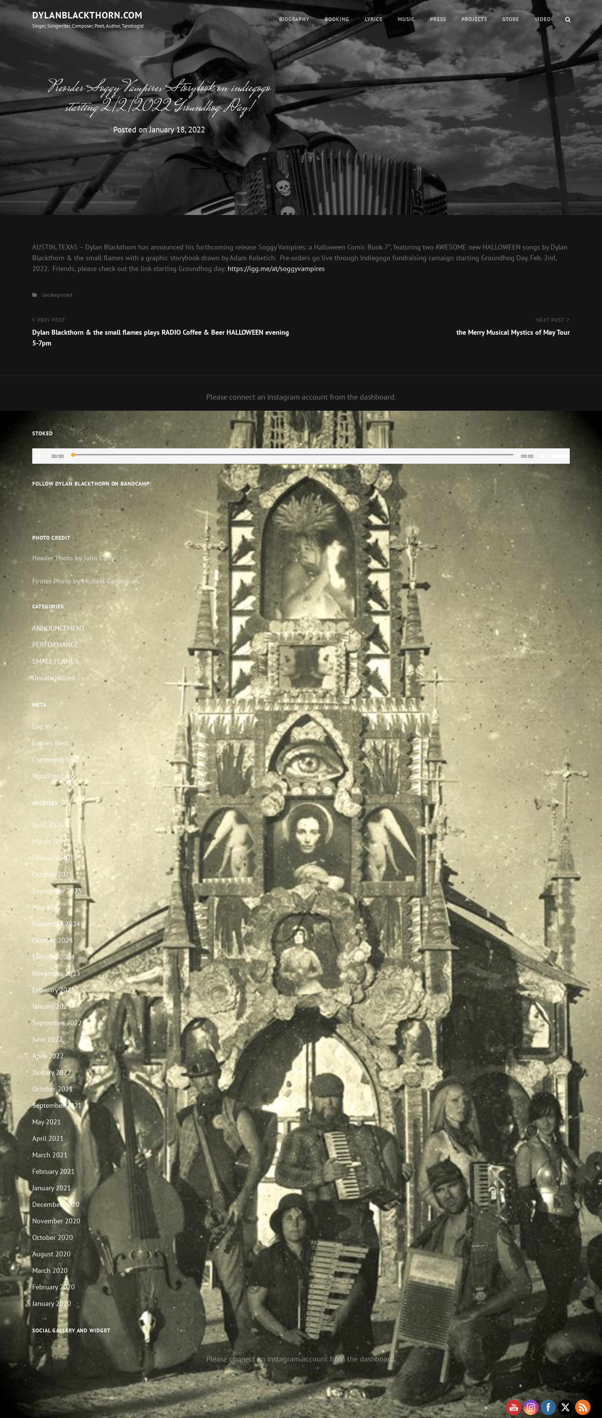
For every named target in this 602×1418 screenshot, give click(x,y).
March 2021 (50, 1154)
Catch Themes (357, 1400)
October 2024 (52, 940)
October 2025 (52, 874)
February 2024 (53, 956)
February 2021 (53, 1171)
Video (542, 19)
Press (438, 19)
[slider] (292, 454)
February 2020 (53, 1286)
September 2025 (57, 890)
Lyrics (373, 19)
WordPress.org (53, 776)
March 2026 (50, 841)
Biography (294, 19)
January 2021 (51, 1187)
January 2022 (51, 1072)
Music (406, 19)
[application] (301, 456)
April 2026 (48, 824)
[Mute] (543, 456)
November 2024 (56, 923)
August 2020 (51, 1253)
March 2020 (50, 1270)
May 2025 (46, 907)
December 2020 (55, 1204)
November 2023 (56, 973)
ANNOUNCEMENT (58, 628)
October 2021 (52, 1088)
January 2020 (51, 1303)
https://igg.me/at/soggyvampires (276, 268)
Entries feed (50, 743)
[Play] (38, 456)
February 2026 (53, 857)
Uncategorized (57, 295)
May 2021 (46, 1121)
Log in (41, 726)
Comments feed (55, 759)
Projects (474, 19)
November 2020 (56, 1220)
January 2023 (51, 1006)
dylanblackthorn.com (87, 15)
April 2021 (48, 1138)
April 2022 (48, 1055)
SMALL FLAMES (55, 661)
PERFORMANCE (55, 644)
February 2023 (53, 989)
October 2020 (52, 1237)
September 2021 (57, 1105)
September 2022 (57, 1022)
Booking (337, 19)
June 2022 (47, 1039)
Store (511, 19)
